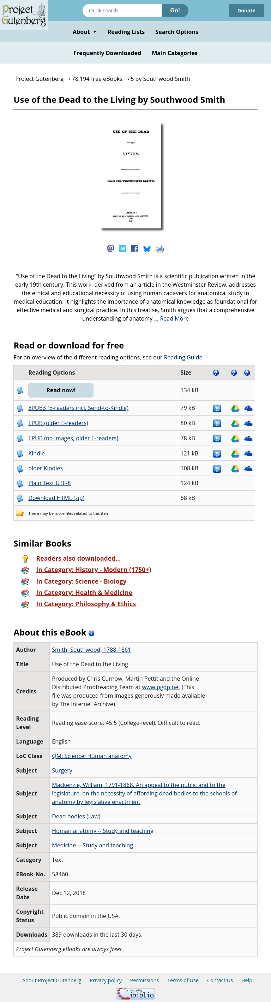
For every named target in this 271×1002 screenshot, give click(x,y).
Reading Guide (183, 357)
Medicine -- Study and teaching (92, 845)
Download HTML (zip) (56, 498)
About (85, 32)
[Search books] (122, 10)
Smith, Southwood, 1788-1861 (91, 650)
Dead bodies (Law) (76, 816)
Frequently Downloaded (107, 53)
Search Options (176, 32)
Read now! (61, 390)
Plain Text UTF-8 (49, 483)
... (171, 318)
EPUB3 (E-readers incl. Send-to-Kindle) (78, 408)
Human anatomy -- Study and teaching (102, 831)
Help (246, 980)
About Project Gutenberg (52, 980)
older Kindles (45, 468)
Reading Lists (126, 32)
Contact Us (220, 980)
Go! (175, 10)
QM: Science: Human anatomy (92, 756)
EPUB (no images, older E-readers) (73, 438)
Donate (246, 10)
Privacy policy (106, 980)
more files (64, 513)
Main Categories (175, 53)
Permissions (144, 980)
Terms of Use (183, 980)
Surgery (62, 770)
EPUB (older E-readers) (58, 423)
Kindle (36, 453)
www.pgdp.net (161, 687)
